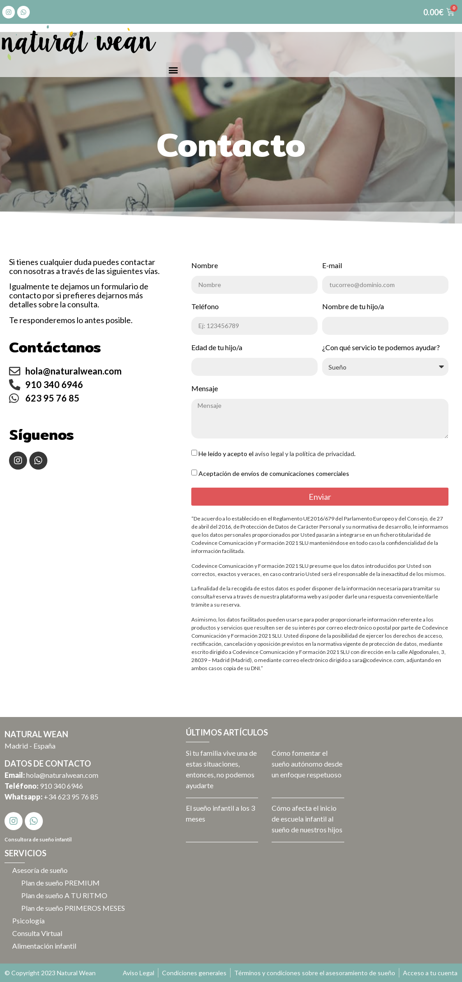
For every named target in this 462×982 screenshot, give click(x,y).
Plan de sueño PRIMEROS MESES (74, 908)
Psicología (30, 920)
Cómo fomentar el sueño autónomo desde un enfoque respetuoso (307, 764)
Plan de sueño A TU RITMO (66, 895)
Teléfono (205, 307)
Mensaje (204, 389)
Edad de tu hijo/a (216, 348)
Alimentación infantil (46, 945)
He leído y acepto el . (277, 453)
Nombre (204, 265)
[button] (173, 69)
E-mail (332, 265)
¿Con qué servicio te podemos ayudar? (381, 348)
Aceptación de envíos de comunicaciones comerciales (274, 473)
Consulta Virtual (39, 933)
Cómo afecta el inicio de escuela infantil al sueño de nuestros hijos (307, 819)
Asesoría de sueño (41, 870)
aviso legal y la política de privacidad (304, 453)
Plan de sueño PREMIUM (62, 882)
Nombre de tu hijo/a (353, 307)
